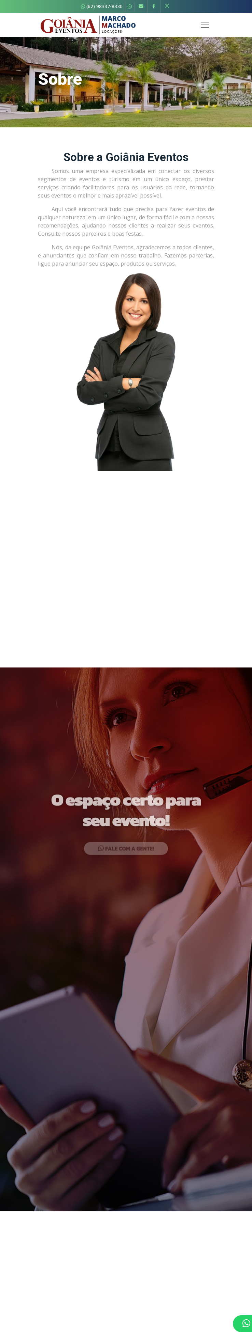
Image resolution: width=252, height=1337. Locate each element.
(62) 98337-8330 (102, 6)
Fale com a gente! (126, 881)
